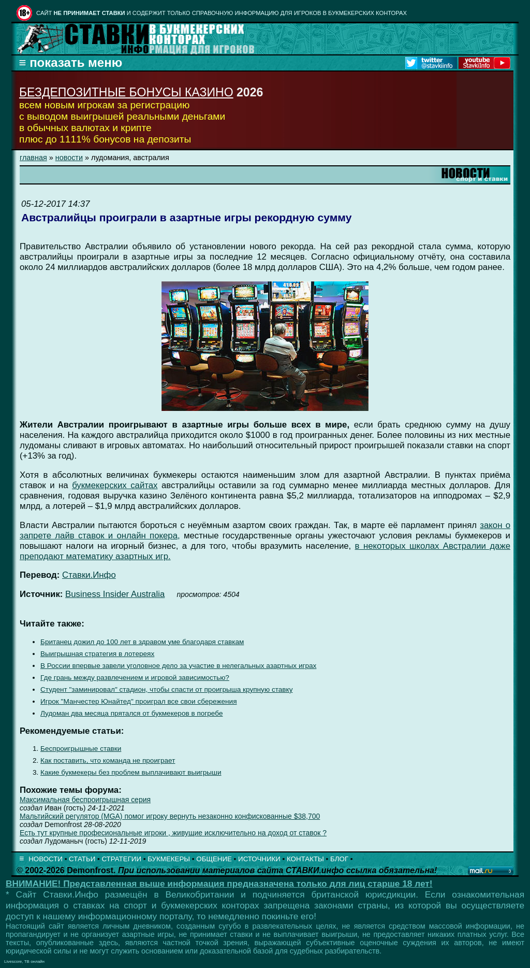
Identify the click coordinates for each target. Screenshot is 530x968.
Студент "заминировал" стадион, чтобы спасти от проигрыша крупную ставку (166, 689)
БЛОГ (339, 859)
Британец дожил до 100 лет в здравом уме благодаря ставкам (142, 642)
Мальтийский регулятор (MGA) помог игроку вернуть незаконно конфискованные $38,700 (170, 816)
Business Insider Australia (115, 594)
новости (69, 157)
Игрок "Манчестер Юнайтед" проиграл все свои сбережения (138, 701)
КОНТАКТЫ (305, 859)
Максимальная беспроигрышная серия (85, 799)
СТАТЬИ (82, 859)
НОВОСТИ (45, 859)
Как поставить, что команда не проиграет (107, 760)
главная (33, 157)
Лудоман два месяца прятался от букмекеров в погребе (131, 713)
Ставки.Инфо (89, 575)
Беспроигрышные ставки (80, 748)
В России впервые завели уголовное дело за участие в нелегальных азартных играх (178, 666)
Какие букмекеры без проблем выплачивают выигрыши (131, 772)
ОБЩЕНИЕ (214, 859)
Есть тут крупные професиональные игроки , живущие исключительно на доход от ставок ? (173, 833)
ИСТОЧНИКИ (259, 859)
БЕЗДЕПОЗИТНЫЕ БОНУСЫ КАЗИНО (126, 92)
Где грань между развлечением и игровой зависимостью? (134, 677)
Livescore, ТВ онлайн (24, 961)
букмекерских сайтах (114, 485)
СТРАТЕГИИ (121, 859)
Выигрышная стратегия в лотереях (97, 654)
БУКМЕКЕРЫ (169, 859)
